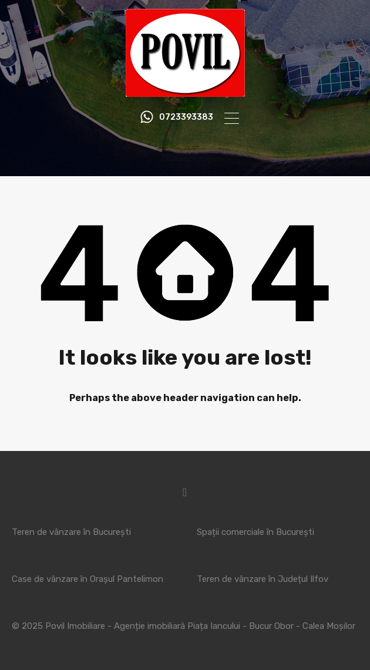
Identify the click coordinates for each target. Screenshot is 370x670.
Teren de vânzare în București (71, 532)
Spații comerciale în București (255, 532)
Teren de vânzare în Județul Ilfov (262, 579)
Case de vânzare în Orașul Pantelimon (87, 579)
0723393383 (186, 117)
